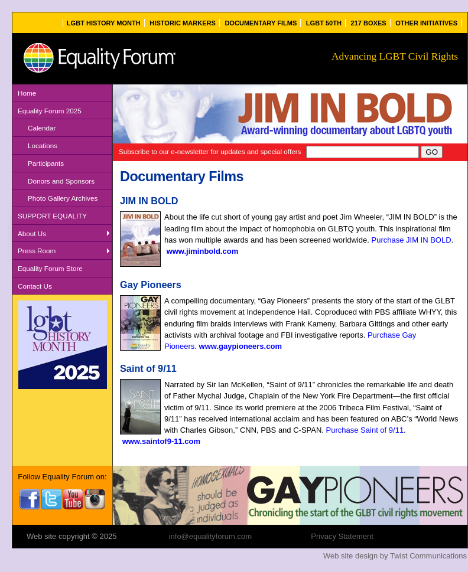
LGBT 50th (324, 23)
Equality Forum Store (50, 268)
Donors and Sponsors (61, 181)
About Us (32, 233)
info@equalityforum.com (210, 536)
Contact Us (35, 286)
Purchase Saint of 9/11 (365, 430)
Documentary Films (261, 23)
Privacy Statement (342, 536)
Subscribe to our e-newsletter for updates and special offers (212, 151)
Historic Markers (183, 23)
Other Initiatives (426, 23)
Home (27, 93)
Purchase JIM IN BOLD (411, 240)
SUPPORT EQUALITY (52, 216)
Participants (46, 163)
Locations (42, 145)
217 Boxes (368, 23)
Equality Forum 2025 (50, 111)
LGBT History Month (104, 23)
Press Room (37, 250)
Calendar (42, 128)
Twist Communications (428, 555)
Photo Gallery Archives (63, 198)
